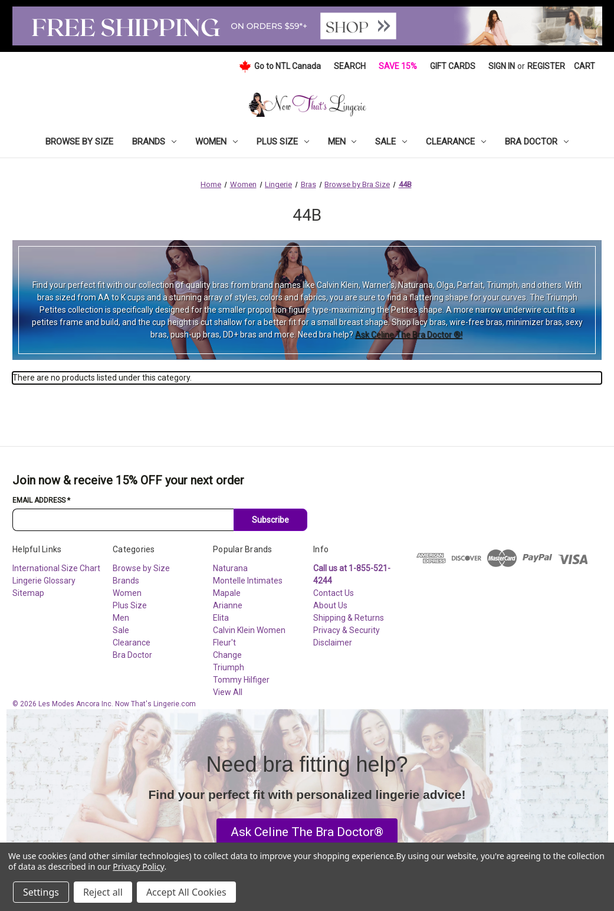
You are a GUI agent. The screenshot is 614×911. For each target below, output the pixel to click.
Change (227, 655)
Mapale (227, 593)
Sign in (501, 66)
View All (227, 692)
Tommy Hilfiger (241, 679)
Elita (221, 617)
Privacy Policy (138, 866)
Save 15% (398, 66)
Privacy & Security (346, 630)
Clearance (456, 141)
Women (216, 141)
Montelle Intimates (248, 580)
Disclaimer (332, 642)
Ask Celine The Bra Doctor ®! (408, 334)
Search (350, 66)
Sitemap (28, 593)
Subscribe (270, 520)
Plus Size (283, 141)
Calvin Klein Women (249, 630)
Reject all (103, 892)
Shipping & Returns (348, 617)
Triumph (228, 667)
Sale (391, 141)
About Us (330, 605)
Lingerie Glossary (43, 580)
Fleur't (224, 642)
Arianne (227, 605)
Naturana (230, 568)
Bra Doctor (537, 141)
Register (546, 66)
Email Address (41, 500)
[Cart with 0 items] (584, 66)
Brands (154, 141)
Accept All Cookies (186, 892)
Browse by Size (79, 141)
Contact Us (333, 593)
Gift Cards (452, 66)
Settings (41, 892)
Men (342, 141)
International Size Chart (56, 568)
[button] (307, 832)
